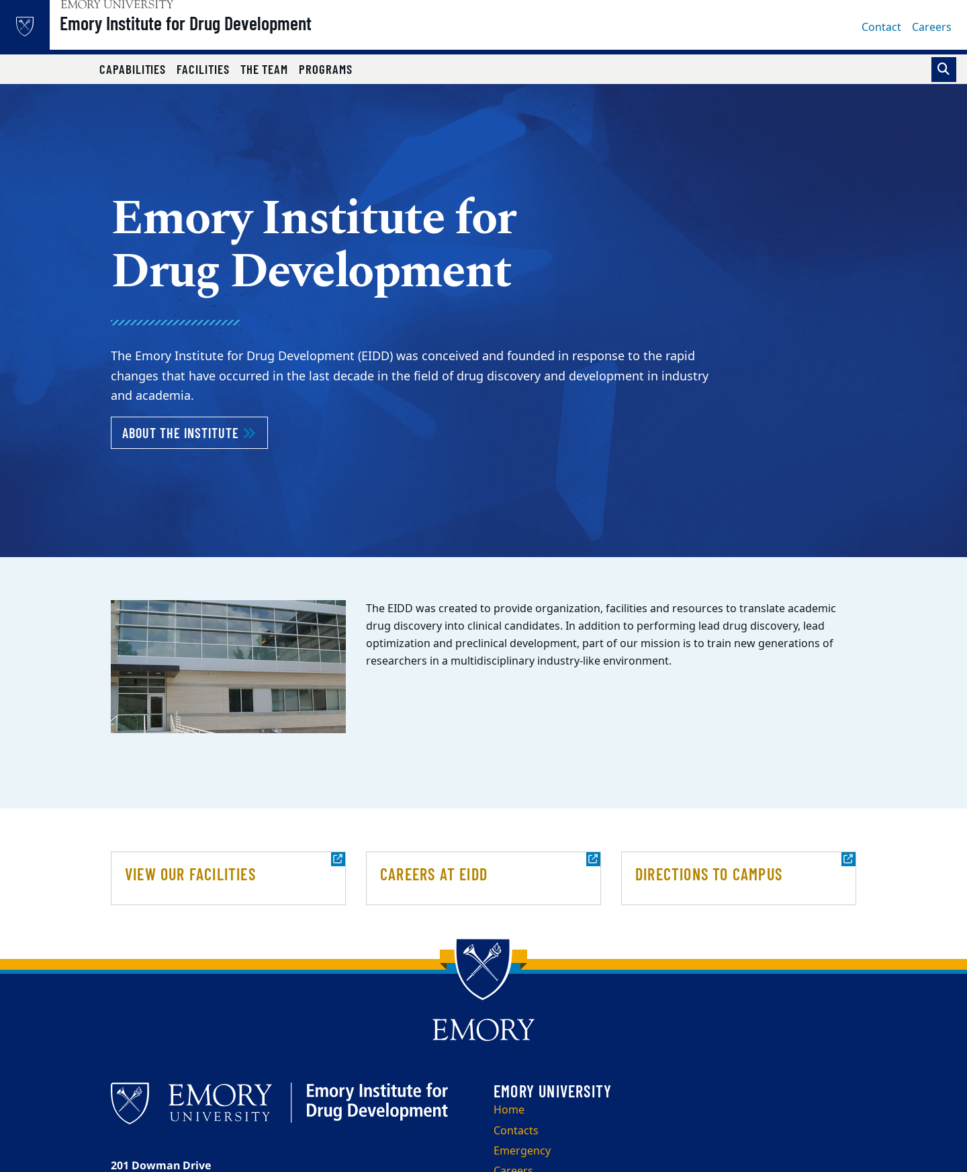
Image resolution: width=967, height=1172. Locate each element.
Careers (932, 27)
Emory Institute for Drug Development (220, 34)
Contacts (516, 1131)
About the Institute (195, 431)
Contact (881, 27)
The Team (264, 69)
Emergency (522, 1151)
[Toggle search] (943, 69)
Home (509, 1110)
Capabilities (132, 69)
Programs (326, 69)
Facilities (203, 69)
